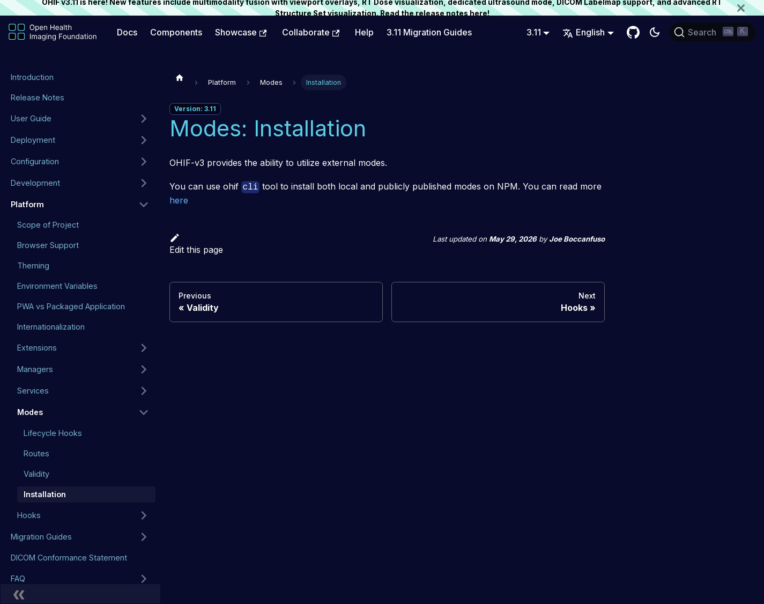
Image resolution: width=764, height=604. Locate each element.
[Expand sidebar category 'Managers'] (143, 369)
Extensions (37, 347)
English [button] (583, 32)
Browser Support (48, 245)
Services (33, 390)
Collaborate (310, 32)
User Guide (31, 118)
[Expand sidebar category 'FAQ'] (143, 578)
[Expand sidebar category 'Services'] (143, 390)
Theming (33, 265)
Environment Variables (57, 285)
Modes (30, 412)
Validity (36, 473)
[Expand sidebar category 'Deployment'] (143, 140)
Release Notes (37, 97)
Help (364, 32)
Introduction (32, 77)
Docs (127, 32)
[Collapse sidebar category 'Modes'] (143, 412)
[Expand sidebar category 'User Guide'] (143, 118)
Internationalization (51, 326)
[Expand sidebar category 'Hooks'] (143, 515)
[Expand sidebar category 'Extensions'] (143, 347)
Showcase (240, 32)
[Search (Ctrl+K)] (712, 32)
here (478, 13)
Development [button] (35, 182)
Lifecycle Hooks (53, 433)
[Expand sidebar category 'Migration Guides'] (143, 536)
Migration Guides (41, 536)
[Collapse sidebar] (80, 594)
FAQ (18, 578)
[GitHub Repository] (633, 32)
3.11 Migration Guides (429, 32)
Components (176, 32)
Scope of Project (48, 224)
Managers (35, 369)
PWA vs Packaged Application (71, 306)
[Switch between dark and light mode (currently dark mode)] (654, 32)
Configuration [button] (35, 161)
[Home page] (179, 77)
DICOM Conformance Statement (69, 557)
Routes (36, 453)
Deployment (33, 139)
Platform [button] (27, 204)
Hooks (29, 515)
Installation (45, 494)
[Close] (750, 8)
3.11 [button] (533, 32)
